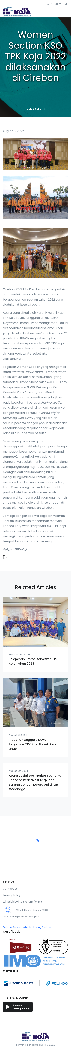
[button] (66, 4)
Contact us (10, 888)
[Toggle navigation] (65, 11)
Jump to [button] (52, 4)
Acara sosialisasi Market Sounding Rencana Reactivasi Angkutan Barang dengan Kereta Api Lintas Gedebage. (35, 782)
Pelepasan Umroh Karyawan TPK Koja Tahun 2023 (33, 661)
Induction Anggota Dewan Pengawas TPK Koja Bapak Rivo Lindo (32, 744)
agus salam (36, 108)
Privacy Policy (11, 895)
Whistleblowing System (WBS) (22, 901)
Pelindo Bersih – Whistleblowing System (27, 927)
